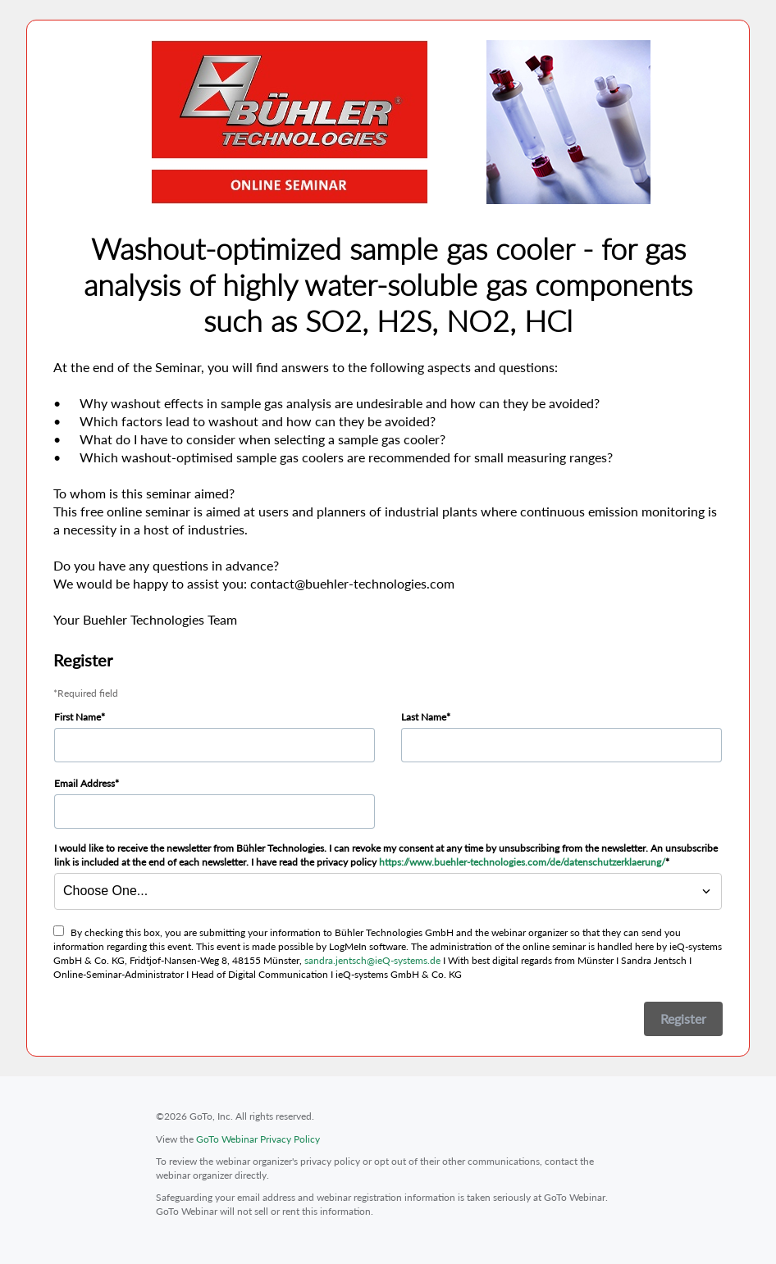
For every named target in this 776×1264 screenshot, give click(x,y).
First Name (77, 717)
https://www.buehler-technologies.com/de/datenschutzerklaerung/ (522, 862)
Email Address (84, 783)
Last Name (423, 717)
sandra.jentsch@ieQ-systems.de (372, 960)
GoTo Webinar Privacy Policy (258, 1139)
